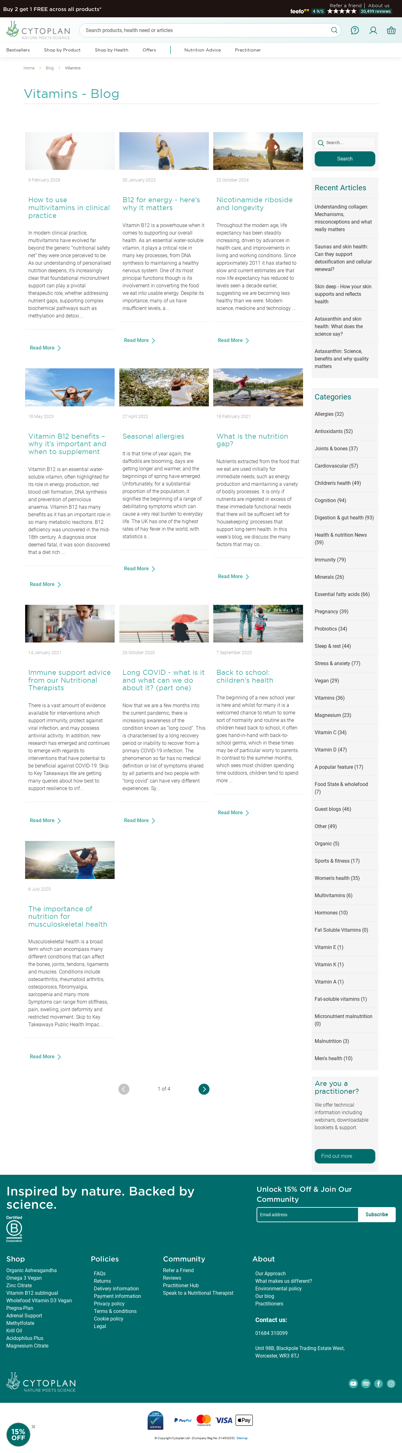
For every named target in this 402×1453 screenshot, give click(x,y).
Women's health (337, 878)
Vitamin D (331, 750)
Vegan (327, 681)
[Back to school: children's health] (258, 641)
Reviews (172, 1278)
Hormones (331, 913)
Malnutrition (332, 1041)
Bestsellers (18, 50)
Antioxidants (334, 431)
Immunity (330, 560)
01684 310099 (271, 1333)
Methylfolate (20, 1323)
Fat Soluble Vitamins (341, 930)
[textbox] (345, 142)
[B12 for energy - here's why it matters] (164, 168)
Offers (149, 50)
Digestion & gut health (344, 518)
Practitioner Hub (181, 1285)
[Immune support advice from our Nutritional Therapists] (70, 641)
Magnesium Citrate (27, 1346)
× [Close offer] (33, 1426)
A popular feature (339, 767)
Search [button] (345, 159)
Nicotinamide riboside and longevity (254, 203)
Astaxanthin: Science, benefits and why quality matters (342, 358)
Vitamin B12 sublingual (32, 1293)
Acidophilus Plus (24, 1338)
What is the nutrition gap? (252, 440)
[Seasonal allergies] (164, 405)
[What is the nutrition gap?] (258, 405)
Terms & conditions (115, 1311)
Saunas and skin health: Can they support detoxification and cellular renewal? (343, 258)
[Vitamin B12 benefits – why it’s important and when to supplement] (70, 405)
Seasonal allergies (153, 436)
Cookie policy (108, 1319)
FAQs (100, 1274)
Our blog (264, 1296)
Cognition (330, 500)
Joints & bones (336, 449)
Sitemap (242, 1438)
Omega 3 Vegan (24, 1278)
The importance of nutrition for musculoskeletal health (67, 916)
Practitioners (269, 1304)
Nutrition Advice (202, 50)
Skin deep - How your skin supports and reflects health (343, 294)
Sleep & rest (333, 646)
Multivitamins (334, 895)
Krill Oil (14, 1331)
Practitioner (248, 50)
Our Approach (270, 1274)
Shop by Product (62, 50)
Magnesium (333, 715)
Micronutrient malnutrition (343, 1020)
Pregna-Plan (19, 1308)
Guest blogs (333, 809)
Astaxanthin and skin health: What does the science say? (339, 326)
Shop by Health (111, 50)
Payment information (117, 1296)
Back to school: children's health (245, 676)
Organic (327, 844)
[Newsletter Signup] (25, 1435)
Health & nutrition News (341, 538)
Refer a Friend (178, 1270)
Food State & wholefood (341, 788)
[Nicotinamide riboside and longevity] (258, 168)
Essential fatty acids (342, 594)
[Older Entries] (203, 1089)
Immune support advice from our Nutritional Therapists (69, 680)
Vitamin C (331, 732)
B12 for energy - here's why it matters (161, 203)
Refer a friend (346, 5)
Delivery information (116, 1289)
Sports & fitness (337, 861)
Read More (43, 348)
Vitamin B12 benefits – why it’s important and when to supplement (67, 444)
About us (378, 5)
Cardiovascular (336, 466)
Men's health (334, 1058)
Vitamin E (329, 947)
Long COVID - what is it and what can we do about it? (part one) (163, 680)
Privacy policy (109, 1304)
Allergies (329, 414)
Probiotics (331, 629)
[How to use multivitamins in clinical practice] (70, 168)
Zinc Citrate (19, 1285)
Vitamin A (329, 982)
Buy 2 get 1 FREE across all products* (52, 9)
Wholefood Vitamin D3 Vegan (39, 1301)
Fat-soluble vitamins (341, 999)
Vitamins (330, 698)
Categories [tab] (333, 397)
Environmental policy (278, 1289)
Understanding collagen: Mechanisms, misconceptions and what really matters (343, 218)
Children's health (338, 483)
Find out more (336, 1156)
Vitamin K (329, 965)
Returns (102, 1281)
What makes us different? (283, 1281)
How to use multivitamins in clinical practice (69, 207)
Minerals (329, 577)
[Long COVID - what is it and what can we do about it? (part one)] (164, 641)
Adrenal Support (24, 1316)
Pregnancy (332, 612)
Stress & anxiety (338, 663)
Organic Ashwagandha (31, 1270)
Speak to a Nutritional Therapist (198, 1293)
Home (29, 68)
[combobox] (210, 30)
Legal (100, 1326)
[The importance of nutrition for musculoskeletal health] (70, 877)
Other (326, 826)
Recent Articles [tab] (340, 187)
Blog (50, 68)
